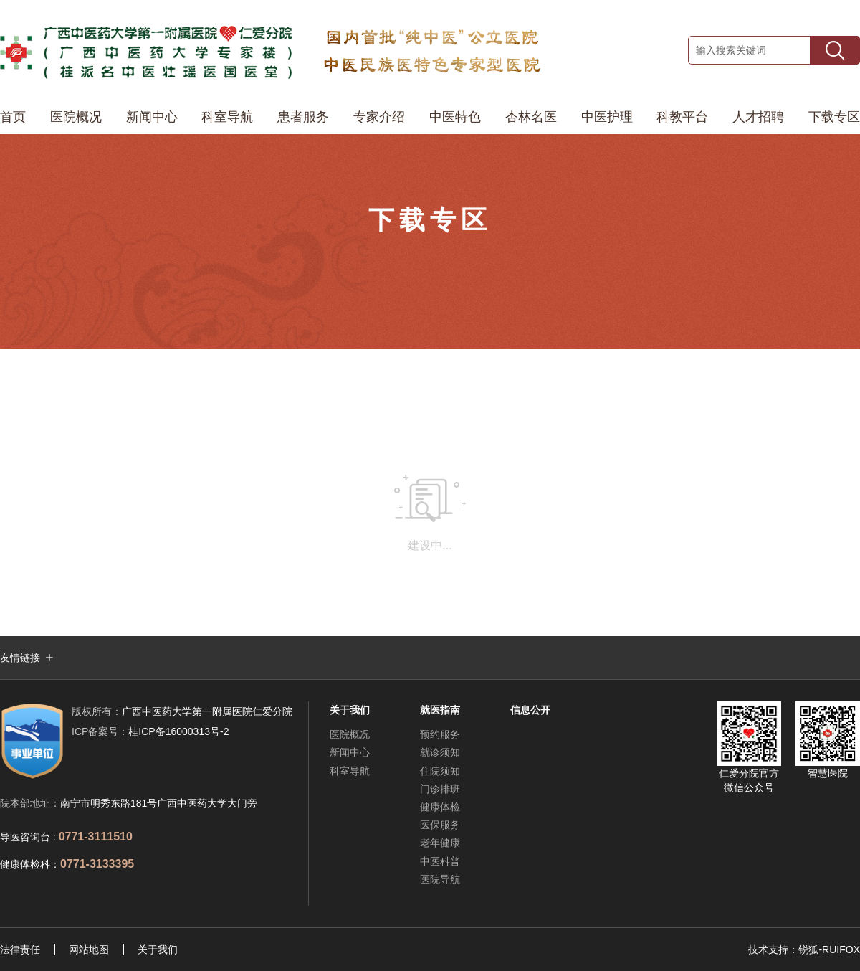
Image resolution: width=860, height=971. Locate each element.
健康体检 (440, 807)
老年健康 (440, 842)
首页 (13, 117)
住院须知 (440, 771)
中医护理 (607, 117)
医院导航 (440, 879)
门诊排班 (440, 789)
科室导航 (227, 117)
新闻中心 (152, 117)
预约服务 (440, 734)
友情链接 (20, 657)
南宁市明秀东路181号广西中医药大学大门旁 (158, 803)
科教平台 (682, 117)
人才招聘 (758, 117)
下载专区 (834, 117)
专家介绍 (379, 117)
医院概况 (76, 117)
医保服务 (440, 824)
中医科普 (440, 861)
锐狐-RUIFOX (829, 949)
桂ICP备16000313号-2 (150, 731)
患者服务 (303, 117)
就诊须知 (440, 752)
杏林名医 (531, 117)
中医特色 (455, 117)
